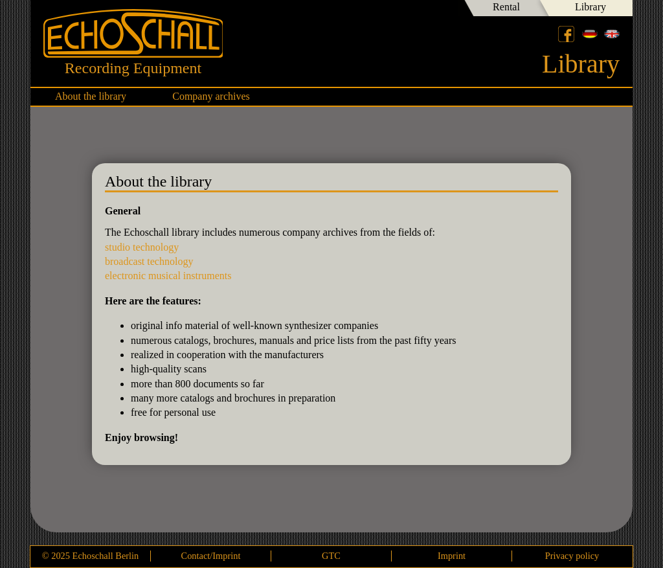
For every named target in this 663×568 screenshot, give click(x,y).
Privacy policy (572, 556)
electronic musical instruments (168, 275)
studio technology (142, 247)
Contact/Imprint (211, 556)
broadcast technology (149, 261)
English (612, 33)
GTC (331, 556)
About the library (90, 96)
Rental (506, 6)
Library (590, 6)
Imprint (452, 556)
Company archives (211, 96)
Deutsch (590, 33)
